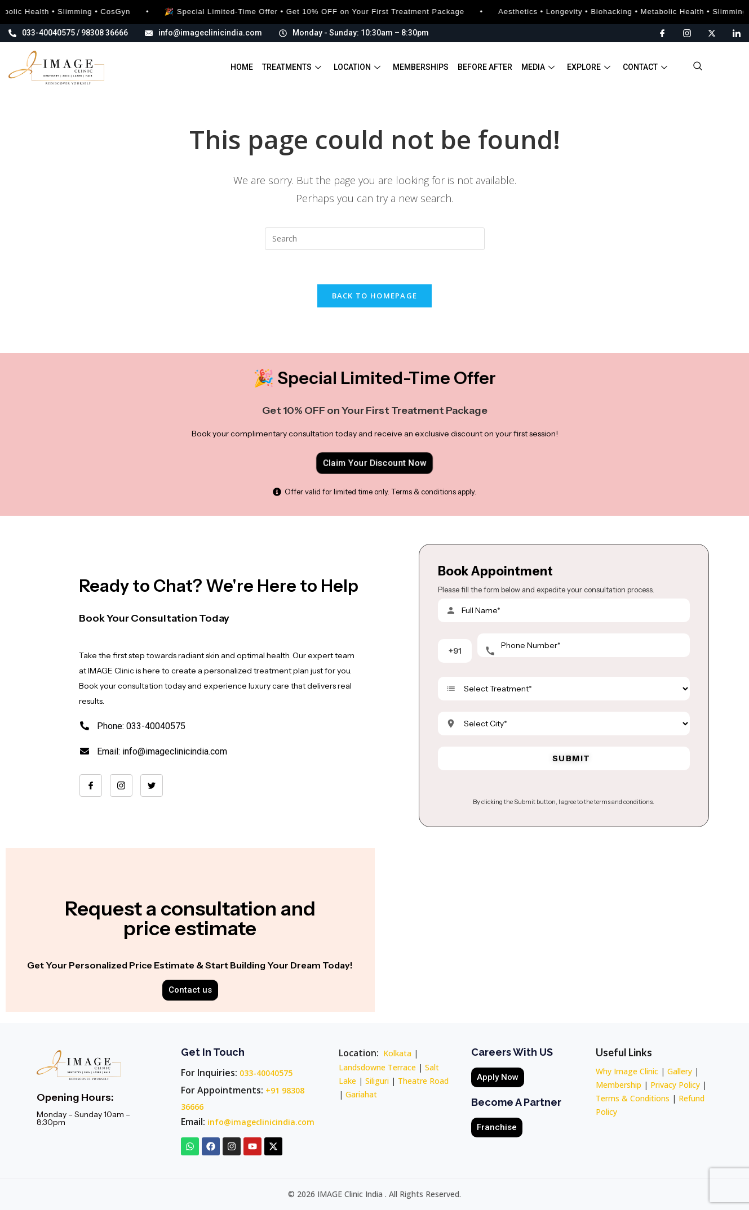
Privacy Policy (675, 1084)
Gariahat (361, 1094)
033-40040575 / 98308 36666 (68, 32)
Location (357, 67)
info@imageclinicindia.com (203, 32)
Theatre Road (423, 1080)
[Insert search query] (375, 238)
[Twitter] (151, 785)
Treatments (291, 67)
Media (538, 67)
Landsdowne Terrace (377, 1067)
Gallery (679, 1071)
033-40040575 (266, 1073)
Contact (645, 67)
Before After (485, 67)
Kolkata (397, 1053)
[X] (712, 32)
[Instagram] (687, 32)
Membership (618, 1084)
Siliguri (377, 1080)
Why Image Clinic (628, 1071)
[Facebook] (662, 32)
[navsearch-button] (697, 67)
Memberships (421, 67)
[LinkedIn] (737, 32)
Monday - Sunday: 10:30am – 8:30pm (354, 32)
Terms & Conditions (633, 1098)
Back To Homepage (375, 296)
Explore (588, 67)
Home (242, 67)
